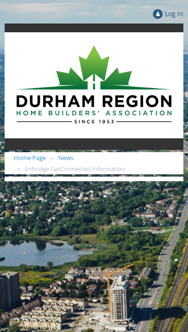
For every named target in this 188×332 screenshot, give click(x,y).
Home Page (30, 158)
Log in (174, 13)
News (65, 158)
